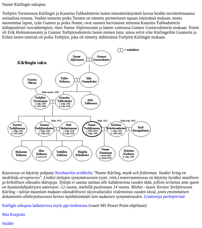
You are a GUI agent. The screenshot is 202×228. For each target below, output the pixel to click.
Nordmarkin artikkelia (74, 173)
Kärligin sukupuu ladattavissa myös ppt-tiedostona (44, 205)
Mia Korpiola (13, 214)
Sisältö (8, 223)
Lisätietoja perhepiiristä (164, 196)
